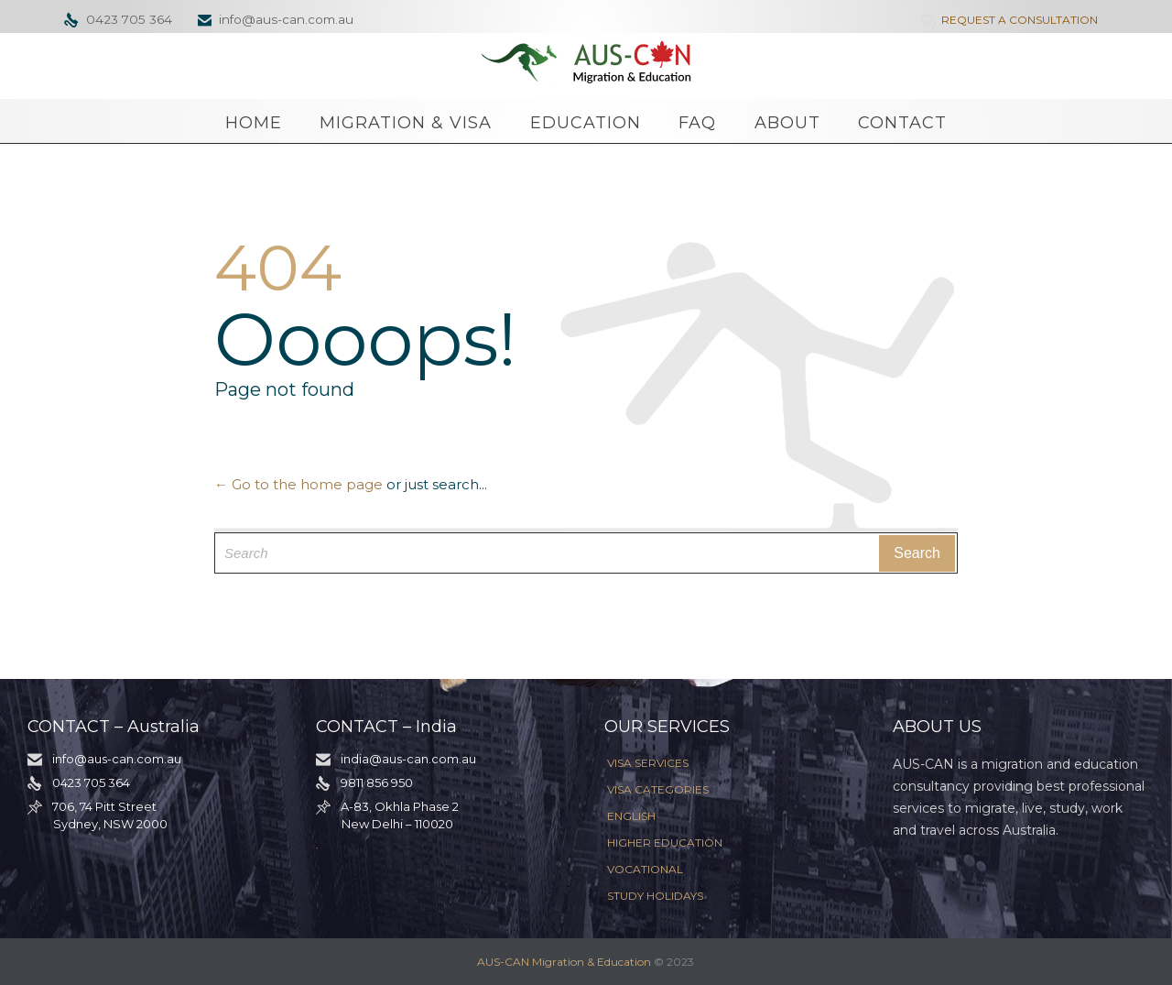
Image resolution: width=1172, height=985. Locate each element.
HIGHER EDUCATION (664, 842)
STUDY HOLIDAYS (655, 896)
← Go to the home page (298, 484)
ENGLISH (631, 816)
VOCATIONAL (645, 869)
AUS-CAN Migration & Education (564, 962)
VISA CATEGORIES (658, 789)
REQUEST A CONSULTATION (1011, 20)
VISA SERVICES (648, 763)
